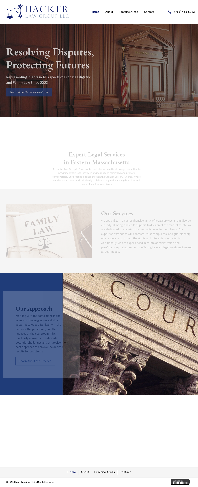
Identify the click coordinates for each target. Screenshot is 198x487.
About (85, 472)
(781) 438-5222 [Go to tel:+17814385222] (184, 11)
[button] (29, 92)
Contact (125, 472)
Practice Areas (104, 472)
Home (71, 472)
